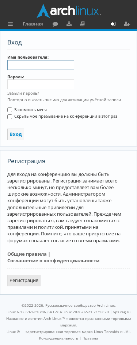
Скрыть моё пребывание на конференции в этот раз (62, 116)
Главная (33, 23)
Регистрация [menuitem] (128, 24)
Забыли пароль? (23, 93)
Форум (57, 24)
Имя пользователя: (28, 57)
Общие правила (27, 254)
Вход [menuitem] (116, 24)
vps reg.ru (121, 311)
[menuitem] (58, 338)
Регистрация (23, 280)
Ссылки (12, 24)
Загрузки (70, 24)
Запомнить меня (27, 109)
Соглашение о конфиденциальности (53, 260)
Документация (84, 24)
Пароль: (15, 76)
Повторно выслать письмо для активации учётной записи (64, 99)
